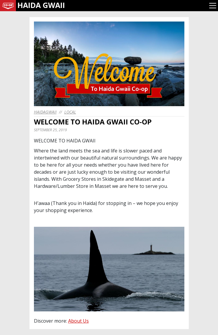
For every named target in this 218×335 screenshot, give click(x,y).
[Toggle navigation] (212, 5)
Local (70, 112)
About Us (78, 321)
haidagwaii (45, 112)
